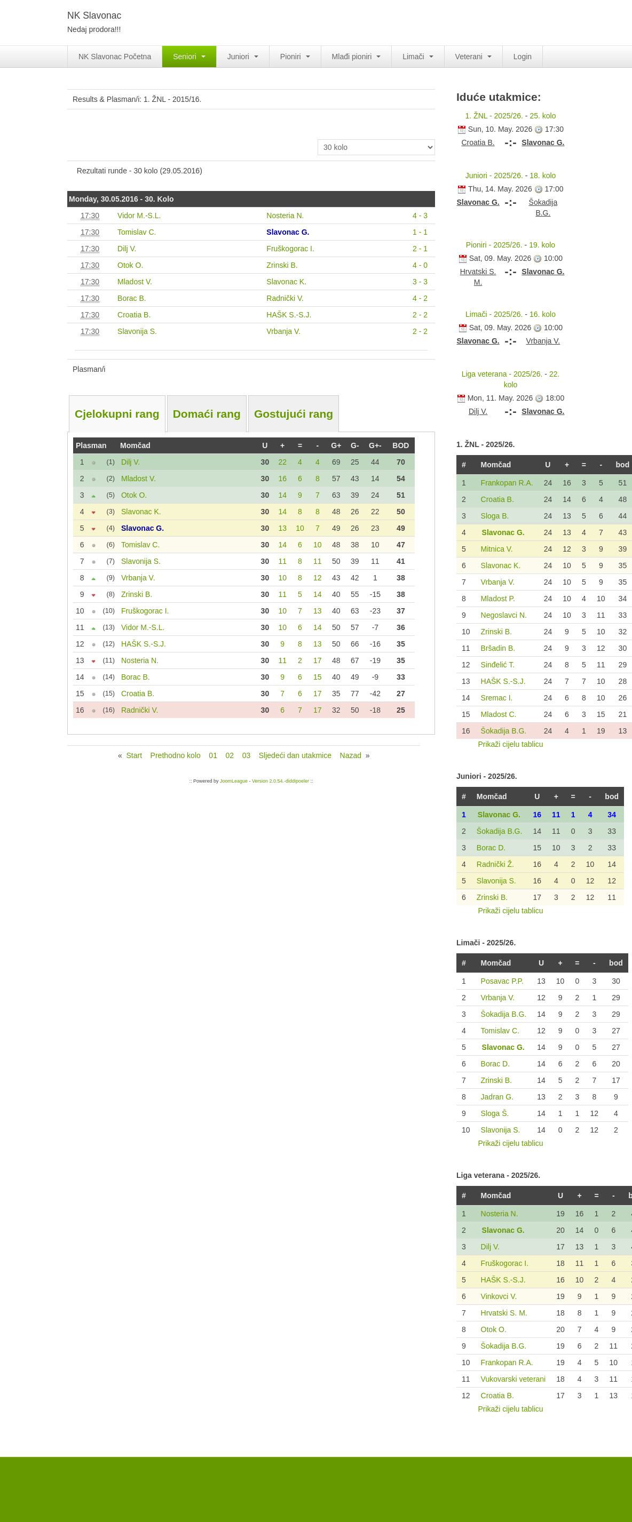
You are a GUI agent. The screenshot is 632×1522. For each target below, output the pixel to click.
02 (229, 755)
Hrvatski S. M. (504, 1313)
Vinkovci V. (499, 1296)
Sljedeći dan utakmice (295, 755)
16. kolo (543, 314)
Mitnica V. (497, 549)
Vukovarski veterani (513, 1379)
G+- (375, 445)
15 (317, 677)
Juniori (242, 56)
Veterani (473, 56)
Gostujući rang (293, 414)
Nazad (350, 755)
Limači (417, 56)
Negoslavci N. (504, 615)
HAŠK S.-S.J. (503, 681)
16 (282, 478)
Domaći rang (207, 414)
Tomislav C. (500, 1030)
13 (282, 528)
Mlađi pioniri (356, 56)
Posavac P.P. (502, 981)
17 (317, 660)
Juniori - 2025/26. (494, 175)
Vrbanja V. (498, 582)
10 (300, 528)
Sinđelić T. (498, 664)
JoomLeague (234, 781)
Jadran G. (497, 1097)
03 (246, 755)
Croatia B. (497, 499)
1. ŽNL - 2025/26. (494, 115)
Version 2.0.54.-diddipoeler (280, 781)
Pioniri (295, 56)
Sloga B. (495, 516)
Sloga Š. (495, 1113)
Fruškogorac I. (504, 1263)
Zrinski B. (496, 631)
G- (355, 445)
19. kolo (542, 245)
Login (523, 56)
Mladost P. (498, 598)
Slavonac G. (503, 532)
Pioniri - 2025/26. (494, 245)
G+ (336, 445)
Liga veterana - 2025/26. (502, 374)
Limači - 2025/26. (494, 314)
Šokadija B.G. (504, 731)
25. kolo (543, 115)
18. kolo (543, 175)
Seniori (189, 56)
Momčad (135, 445)
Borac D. (491, 847)
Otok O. (494, 1329)
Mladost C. (499, 714)
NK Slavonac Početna (114, 56)
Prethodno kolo (176, 755)
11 (282, 561)
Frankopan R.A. (507, 483)
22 (282, 462)
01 (213, 755)
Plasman (91, 445)
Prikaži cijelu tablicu (510, 744)
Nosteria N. (499, 1213)
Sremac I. (497, 698)
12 (317, 577)
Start (134, 755)
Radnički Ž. (495, 864)
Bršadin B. (498, 648)
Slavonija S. (496, 880)
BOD (400, 445)
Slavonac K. (501, 565)
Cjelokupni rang (117, 414)
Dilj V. (490, 1246)
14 (282, 495)
